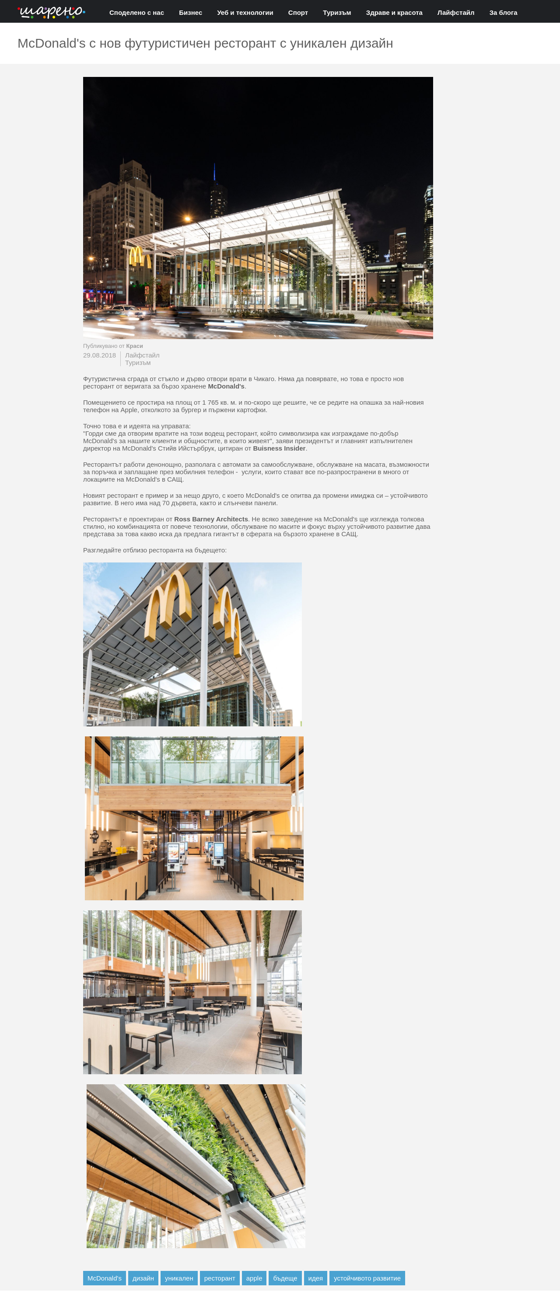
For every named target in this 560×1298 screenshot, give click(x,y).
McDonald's (105, 1278)
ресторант (219, 1278)
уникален (179, 1278)
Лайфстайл (456, 12)
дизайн (143, 1278)
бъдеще (285, 1278)
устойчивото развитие (367, 1278)
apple (254, 1278)
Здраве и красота (394, 12)
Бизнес (190, 12)
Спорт (298, 12)
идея (315, 1278)
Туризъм (337, 12)
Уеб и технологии (245, 12)
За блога (504, 12)
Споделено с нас (136, 12)
